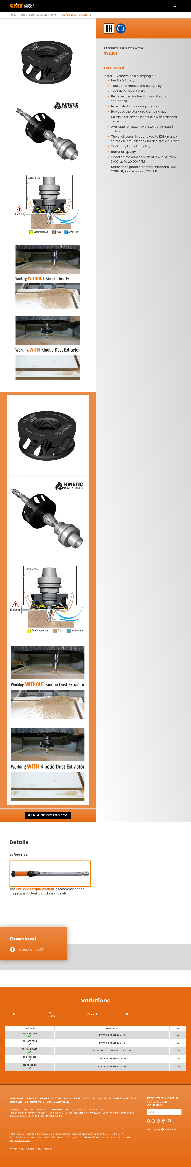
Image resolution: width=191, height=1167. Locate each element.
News (67, 1098)
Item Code (52, 1014)
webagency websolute (161, 1129)
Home (13, 14)
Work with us (19, 1102)
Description (94, 1014)
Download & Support (97, 1098)
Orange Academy (57, 1102)
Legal (76, 1098)
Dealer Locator (50, 1098)
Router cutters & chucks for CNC (38, 14)
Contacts (37, 1102)
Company (31, 1098)
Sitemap (48, 1148)
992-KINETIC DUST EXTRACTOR (47, 815)
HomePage (16, 1098)
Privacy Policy (17, 1148)
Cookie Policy (33, 1148)
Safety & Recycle (125, 1098)
